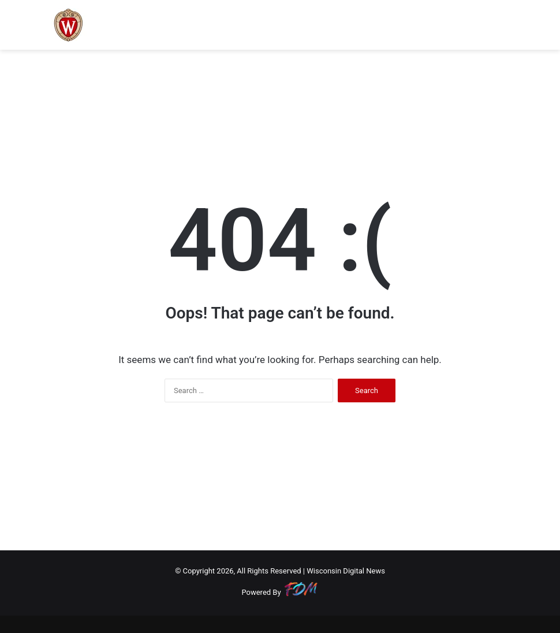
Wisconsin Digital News (346, 571)
